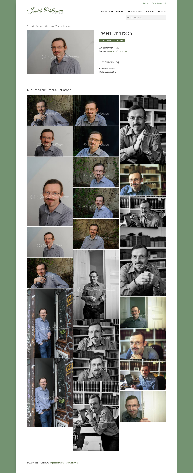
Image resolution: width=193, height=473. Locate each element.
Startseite (31, 26)
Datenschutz (67, 462)
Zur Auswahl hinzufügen (112, 40)
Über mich (150, 11)
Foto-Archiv (107, 11)
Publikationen (135, 11)
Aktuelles (120, 11)
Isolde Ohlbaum (45, 11)
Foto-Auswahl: (159, 3)
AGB (76, 462)
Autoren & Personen (45, 26)
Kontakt (162, 11)
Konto (146, 3)
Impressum (55, 462)
